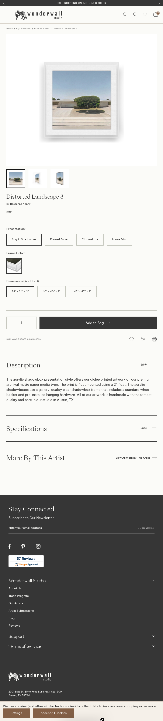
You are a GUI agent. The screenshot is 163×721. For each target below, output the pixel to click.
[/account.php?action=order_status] (134, 15)
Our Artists (15, 603)
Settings (16, 713)
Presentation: (15, 229)
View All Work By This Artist (136, 457)
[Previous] (4, 3)
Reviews (14, 625)
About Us (14, 588)
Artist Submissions (21, 610)
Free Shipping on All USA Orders (81, 3)
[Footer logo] (81, 676)
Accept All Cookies (54, 713)
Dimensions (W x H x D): (23, 281)
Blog (11, 618)
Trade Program (18, 595)
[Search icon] (125, 15)
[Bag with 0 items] (155, 15)
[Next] (159, 3)
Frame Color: (15, 253)
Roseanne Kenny (18, 204)
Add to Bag (98, 323)
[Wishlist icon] (145, 15)
